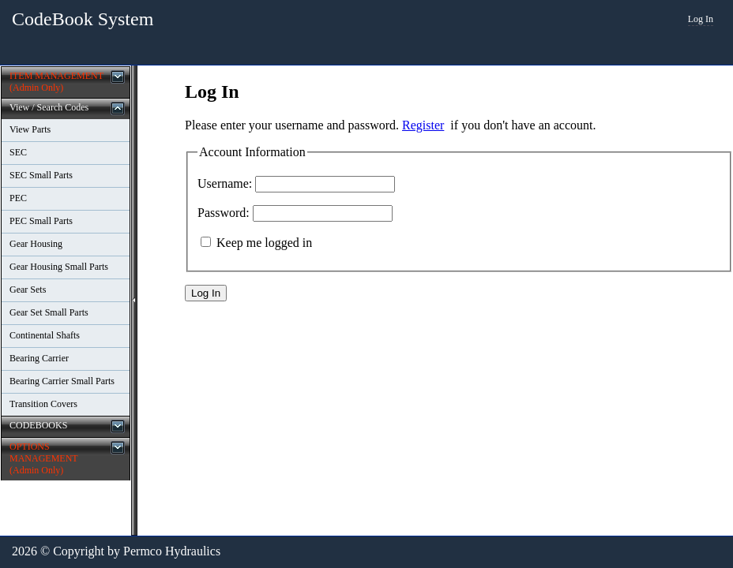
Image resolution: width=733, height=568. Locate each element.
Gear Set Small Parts (48, 312)
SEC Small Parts (41, 175)
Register (423, 125)
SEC (18, 152)
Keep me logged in (264, 242)
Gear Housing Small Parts (58, 266)
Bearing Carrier (39, 358)
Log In (700, 18)
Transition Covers (43, 403)
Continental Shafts (44, 335)
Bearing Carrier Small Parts (62, 381)
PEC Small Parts (41, 220)
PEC (18, 198)
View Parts (30, 129)
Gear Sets (27, 289)
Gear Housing (35, 243)
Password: (223, 212)
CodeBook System (82, 19)
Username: (224, 183)
